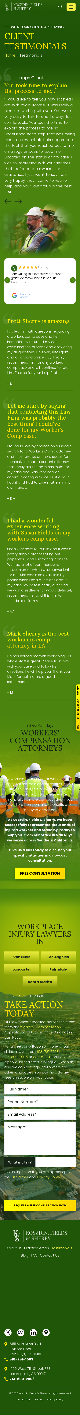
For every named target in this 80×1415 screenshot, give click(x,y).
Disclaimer (19, 1177)
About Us (14, 1248)
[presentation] (33, 1191)
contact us (42, 1056)
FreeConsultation (78, 707)
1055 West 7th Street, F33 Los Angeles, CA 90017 (29, 1371)
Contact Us (49, 1255)
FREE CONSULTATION (40, 873)
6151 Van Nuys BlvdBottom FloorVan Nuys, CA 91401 (25, 1348)
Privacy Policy (48, 1177)
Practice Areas (36, 1248)
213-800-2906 (16, 1056)
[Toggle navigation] (71, 7)
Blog (24, 1255)
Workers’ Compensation (40, 1027)
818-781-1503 (47, 1051)
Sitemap (38, 1399)
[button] (7, 201)
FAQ (34, 1255)
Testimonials (61, 1248)
